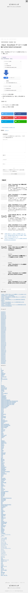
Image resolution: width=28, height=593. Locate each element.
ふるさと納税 (4, 538)
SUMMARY (3, 515)
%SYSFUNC (3, 377)
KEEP (2, 449)
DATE (2, 416)
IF (1, 439)
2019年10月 (3, 361)
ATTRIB (2, 391)
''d (1, 380)
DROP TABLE (4, 428)
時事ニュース (4, 566)
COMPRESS (4, 398)
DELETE (3, 420)
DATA (2, 413)
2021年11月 (3, 344)
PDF (2, 484)
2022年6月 (3, 335)
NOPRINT (3, 471)
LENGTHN (3, 453)
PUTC (2, 488)
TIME (2, 517)
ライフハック (4, 555)
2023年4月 (3, 322)
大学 (2, 562)
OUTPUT (3, 481)
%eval (2, 370)
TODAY (2, 521)
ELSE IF (3, 431)
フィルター (3, 552)
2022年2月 (3, 340)
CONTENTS (3, 399)
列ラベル (3, 557)
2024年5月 (3, 312)
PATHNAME (3, 483)
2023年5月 (3, 321)
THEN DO (3, 516)
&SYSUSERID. (4, 379)
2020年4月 (3, 360)
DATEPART (3, 417)
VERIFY (2, 529)
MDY (2, 458)
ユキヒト (7, 130)
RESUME (3, 494)
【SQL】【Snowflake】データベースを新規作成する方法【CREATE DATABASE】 (17, 206)
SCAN (2, 501)
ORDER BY (3, 479)
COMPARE (3, 397)
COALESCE (3, 396)
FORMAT (3, 436)
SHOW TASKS (4, 506)
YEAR (2, 532)
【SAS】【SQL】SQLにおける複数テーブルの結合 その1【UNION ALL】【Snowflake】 (17, 249)
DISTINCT (3, 422)
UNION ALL (3, 526)
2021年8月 (3, 348)
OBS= (2, 476)
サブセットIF (4, 547)
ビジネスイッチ (14, 4)
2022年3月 (3, 339)
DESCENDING (4, 421)
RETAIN (2, 495)
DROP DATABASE (5, 424)
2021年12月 (3, 343)
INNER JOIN (3, 443)
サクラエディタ (4, 544)
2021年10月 (3, 345)
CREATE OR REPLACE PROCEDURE (9, 401)
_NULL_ (3, 536)
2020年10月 (3, 352)
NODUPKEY (3, 467)
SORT (2, 508)
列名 (2, 559)
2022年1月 (3, 342)
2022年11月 (3, 329)
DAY (2, 419)
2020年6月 (3, 357)
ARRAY (2, 390)
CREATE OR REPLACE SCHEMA (8, 402)
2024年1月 (3, 315)
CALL (2, 392)
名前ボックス (4, 561)
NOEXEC (3, 468)
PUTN (2, 490)
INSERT (2, 445)
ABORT (2, 386)
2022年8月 (3, 333)
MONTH (3, 461)
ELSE (2, 429)
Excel (2, 433)
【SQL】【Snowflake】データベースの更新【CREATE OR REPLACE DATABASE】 (17, 226)
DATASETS (3, 414)
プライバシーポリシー (15, 582)
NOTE (2, 475)
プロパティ (3, 553)
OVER (2, 482)
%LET (2, 373)
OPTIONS (3, 478)
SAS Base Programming (6, 498)
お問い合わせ (7, 582)
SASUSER (3, 500)
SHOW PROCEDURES (6, 505)
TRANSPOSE (4, 522)
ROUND (3, 496)
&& (1, 378)
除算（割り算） (4, 575)
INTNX (2, 447)
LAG (2, 452)
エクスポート (4, 539)
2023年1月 (3, 326)
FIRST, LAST (4, 435)
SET (2, 503)
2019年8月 (3, 363)
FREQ (2, 438)
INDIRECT (3, 442)
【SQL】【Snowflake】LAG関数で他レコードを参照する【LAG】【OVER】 (17, 257)
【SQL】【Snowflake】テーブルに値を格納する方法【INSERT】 (17, 196)
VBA (2, 528)
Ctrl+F (2, 410)
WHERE (3, 530)
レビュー (3, 556)
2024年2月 (3, 313)
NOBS (2, 464)
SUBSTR (3, 511)
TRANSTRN (3, 523)
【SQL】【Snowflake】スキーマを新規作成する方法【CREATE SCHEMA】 (17, 274)
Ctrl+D (2, 409)
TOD (2, 520)
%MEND (3, 375)
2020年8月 (3, 354)
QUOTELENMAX (4, 492)
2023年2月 (3, 325)
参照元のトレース (5, 560)
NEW (2, 462)
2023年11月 (3, 317)
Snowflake (3, 507)
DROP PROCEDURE (5, 425)
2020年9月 (3, 353)
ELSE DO (3, 430)
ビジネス (3, 551)
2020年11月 (3, 351)
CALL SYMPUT (4, 393)
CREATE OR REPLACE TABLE (8, 403)
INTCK (2, 446)
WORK (2, 531)
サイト (4, 164)
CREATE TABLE (4, 407)
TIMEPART (3, 518)
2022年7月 (3, 334)
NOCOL (2, 465)
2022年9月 (3, 331)
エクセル (3, 541)
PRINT (2, 485)
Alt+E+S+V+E (4, 388)
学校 (2, 564)
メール (4, 160)
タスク (2, 550)
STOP (2, 510)
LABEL (2, 451)
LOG (2, 457)
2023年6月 (3, 320)
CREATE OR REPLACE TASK (7, 404)
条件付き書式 (4, 570)
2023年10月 (3, 318)
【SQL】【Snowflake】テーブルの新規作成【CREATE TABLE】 (17, 265)
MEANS (2, 460)
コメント (5, 140)
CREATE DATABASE (5, 400)
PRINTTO (3, 486)
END (2, 432)
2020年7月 (3, 356)
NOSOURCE (4, 474)
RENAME (3, 493)
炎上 (2, 571)
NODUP (2, 466)
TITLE (2, 519)
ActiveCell (3, 387)
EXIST (2, 434)
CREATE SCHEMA (5, 406)
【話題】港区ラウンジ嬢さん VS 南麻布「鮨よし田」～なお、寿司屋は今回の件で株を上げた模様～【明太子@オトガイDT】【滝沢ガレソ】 (15, 236)
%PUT (2, 376)
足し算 (2, 574)
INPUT (2, 444)
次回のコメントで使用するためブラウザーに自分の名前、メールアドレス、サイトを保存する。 (14, 171)
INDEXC (3, 441)
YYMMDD (3, 533)
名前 (4, 155)
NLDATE (3, 463)
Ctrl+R (2, 411)
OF (1, 477)
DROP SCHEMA (4, 427)
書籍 (2, 568)
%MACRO (3, 374)
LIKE (2, 455)
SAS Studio (3, 499)
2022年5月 (3, 336)
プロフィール (22, 582)
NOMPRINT (3, 470)
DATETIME (3, 418)
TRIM (2, 525)
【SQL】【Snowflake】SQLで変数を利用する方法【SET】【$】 (17, 186)
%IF (2, 371)
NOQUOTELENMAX (5, 472)
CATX (2, 395)
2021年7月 (3, 349)
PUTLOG (3, 489)
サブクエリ (3, 546)
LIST (2, 456)
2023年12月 (3, 316)
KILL (2, 450)
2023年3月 (3, 324)
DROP (2, 423)
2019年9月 (3, 362)
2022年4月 (3, 338)
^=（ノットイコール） (6, 535)
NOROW (3, 473)
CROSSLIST (3, 408)
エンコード (3, 542)
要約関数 (3, 573)
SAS (2, 497)
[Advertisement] (14, 23)
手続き (2, 565)
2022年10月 (3, 330)
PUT (2, 487)
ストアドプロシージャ (6, 548)
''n (1, 381)
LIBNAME (3, 454)
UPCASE (3, 527)
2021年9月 (3, 347)
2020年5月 (3, 358)
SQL (2, 509)
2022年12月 (3, 327)
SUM (2, 512)
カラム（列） (4, 543)
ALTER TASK (4, 389)
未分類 (2, 569)
